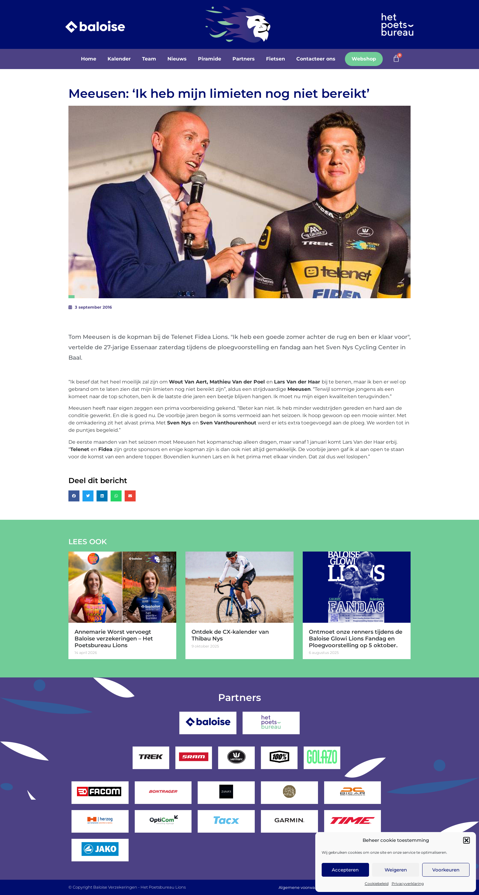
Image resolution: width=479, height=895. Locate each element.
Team (149, 59)
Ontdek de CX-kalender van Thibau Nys (230, 635)
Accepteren (345, 870)
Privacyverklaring (408, 883)
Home (88, 59)
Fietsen (275, 59)
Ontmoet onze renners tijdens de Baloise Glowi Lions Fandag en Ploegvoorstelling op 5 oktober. (355, 638)
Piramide (209, 59)
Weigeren (396, 870)
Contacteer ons (315, 59)
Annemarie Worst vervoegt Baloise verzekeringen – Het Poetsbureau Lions (114, 638)
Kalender (119, 59)
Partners (243, 59)
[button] (466, 840)
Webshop (364, 59)
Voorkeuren (445, 870)
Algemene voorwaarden (302, 887)
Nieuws (177, 59)
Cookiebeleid (377, 883)
